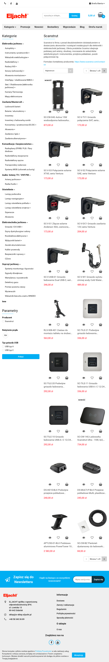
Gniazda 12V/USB (13, 227)
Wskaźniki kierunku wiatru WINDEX (20, 296)
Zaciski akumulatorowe (15, 245)
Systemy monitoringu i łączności (19, 268)
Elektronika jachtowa (13, 43)
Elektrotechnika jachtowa (15, 222)
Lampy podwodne (13, 194)
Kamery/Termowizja (14, 92)
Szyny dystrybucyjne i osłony (17, 231)
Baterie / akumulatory (15, 111)
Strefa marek (95, 27)
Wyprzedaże (69, 27)
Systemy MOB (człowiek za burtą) (20, 169)
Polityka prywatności (66, 613)
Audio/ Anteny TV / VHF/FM (16, 175)
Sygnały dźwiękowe (13, 273)
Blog (82, 27)
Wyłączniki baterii (13, 240)
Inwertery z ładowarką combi (18, 120)
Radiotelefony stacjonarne (16, 156)
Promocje (25, 27)
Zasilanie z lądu (12, 134)
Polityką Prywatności (43, 651)
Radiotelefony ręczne (14, 160)
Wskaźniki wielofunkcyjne (17, 57)
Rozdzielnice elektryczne (16, 236)
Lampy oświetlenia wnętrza (18, 208)
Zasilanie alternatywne (15, 138)
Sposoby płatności (65, 618)
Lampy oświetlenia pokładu (18, 203)
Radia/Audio (11, 184)
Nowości (38, 27)
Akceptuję (78, 655)
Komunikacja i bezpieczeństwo (17, 144)
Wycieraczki (10, 291)
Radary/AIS (11, 66)
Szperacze (9, 212)
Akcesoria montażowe (15, 75)
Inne (4, 301)
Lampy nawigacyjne (14, 198)
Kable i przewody (12, 249)
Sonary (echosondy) (14, 71)
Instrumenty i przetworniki (17, 53)
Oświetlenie (8, 189)
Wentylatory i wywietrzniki (16, 278)
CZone (8, 259)
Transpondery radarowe (15, 165)
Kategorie (10, 27)
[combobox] (58, 70)
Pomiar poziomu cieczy (15, 287)
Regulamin (61, 609)
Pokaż (21, 357)
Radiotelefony (12, 62)
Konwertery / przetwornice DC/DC (20, 125)
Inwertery (9, 116)
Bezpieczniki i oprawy (15, 254)
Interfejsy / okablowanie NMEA (19, 80)
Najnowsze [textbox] (49, 71)
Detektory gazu (11, 282)
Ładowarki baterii (12, 106)
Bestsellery (53, 27)
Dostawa (60, 601)
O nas (59, 629)
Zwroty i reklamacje (65, 605)
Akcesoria (10, 129)
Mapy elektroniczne (13, 96)
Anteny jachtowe (13, 179)
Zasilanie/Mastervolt (13, 102)
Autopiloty (10, 48)
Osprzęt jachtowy (11, 264)
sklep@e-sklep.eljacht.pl (20, 614)
